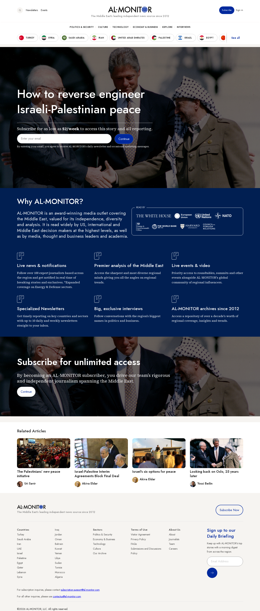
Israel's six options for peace (154, 471)
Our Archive (99, 553)
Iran (19, 544)
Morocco (60, 572)
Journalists (174, 539)
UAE (19, 549)
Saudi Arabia (24, 539)
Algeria (59, 577)
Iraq (57, 530)
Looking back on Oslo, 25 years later (214, 473)
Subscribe (227, 11)
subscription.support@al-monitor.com (80, 590)
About (172, 534)
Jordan (58, 534)
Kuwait (58, 549)
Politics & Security (82, 28)
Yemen (58, 553)
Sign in (239, 11)
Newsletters (32, 11)
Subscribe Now (229, 510)
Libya (57, 558)
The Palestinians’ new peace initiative (38, 473)
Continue (26, 392)
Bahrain (59, 544)
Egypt (20, 563)
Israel (20, 553)
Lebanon (21, 572)
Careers (173, 549)
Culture (103, 28)
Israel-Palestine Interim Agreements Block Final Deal (97, 473)
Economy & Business (145, 28)
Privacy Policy (138, 539)
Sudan (58, 563)
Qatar (20, 567)
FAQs (134, 544)
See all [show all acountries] (235, 38)
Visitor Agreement (140, 534)
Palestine (21, 558)
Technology (120, 28)
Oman (58, 539)
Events (44, 11)
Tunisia (58, 567)
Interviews (183, 28)
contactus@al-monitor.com (67, 596)
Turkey (20, 534)
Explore (167, 28)
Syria (19, 577)
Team (172, 544)
